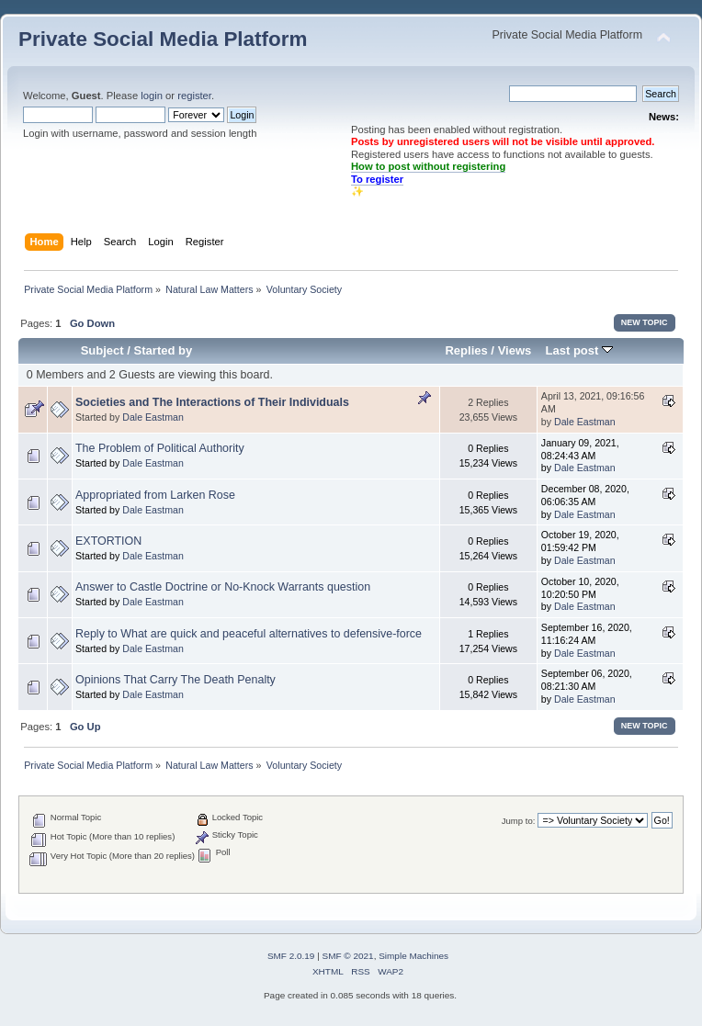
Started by (163, 350)
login (152, 95)
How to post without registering (428, 166)
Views (515, 350)
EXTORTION (108, 541)
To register (377, 179)
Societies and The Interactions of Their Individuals (212, 402)
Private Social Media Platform (162, 39)
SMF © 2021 (348, 956)
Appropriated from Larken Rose (155, 495)
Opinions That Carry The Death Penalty (175, 679)
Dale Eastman (153, 417)
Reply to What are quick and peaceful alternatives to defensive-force (248, 633)
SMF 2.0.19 (291, 956)
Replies (466, 350)
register (194, 95)
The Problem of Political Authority (159, 448)
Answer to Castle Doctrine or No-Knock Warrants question (222, 587)
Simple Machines (413, 956)
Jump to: (519, 821)
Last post (579, 350)
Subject (102, 350)
